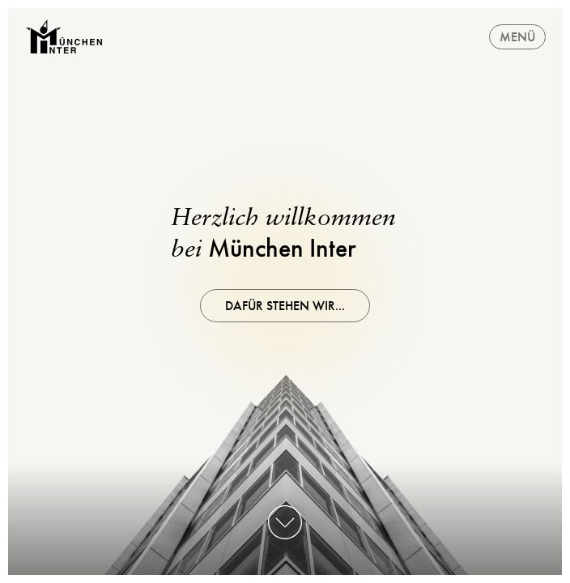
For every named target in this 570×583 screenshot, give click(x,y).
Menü (517, 36)
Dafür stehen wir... (285, 305)
